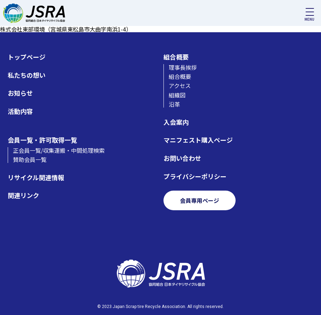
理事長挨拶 (183, 67)
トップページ (27, 57)
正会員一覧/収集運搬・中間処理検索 (59, 150)
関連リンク (23, 195)
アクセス (180, 85)
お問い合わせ (182, 158)
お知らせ (20, 93)
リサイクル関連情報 (36, 177)
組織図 (177, 95)
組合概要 (176, 57)
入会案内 (176, 122)
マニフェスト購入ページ (198, 140)
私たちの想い (27, 75)
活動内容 (20, 111)
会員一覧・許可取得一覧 (42, 140)
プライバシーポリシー (194, 176)
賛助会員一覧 (30, 159)
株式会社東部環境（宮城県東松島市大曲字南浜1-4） (66, 29)
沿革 (174, 104)
